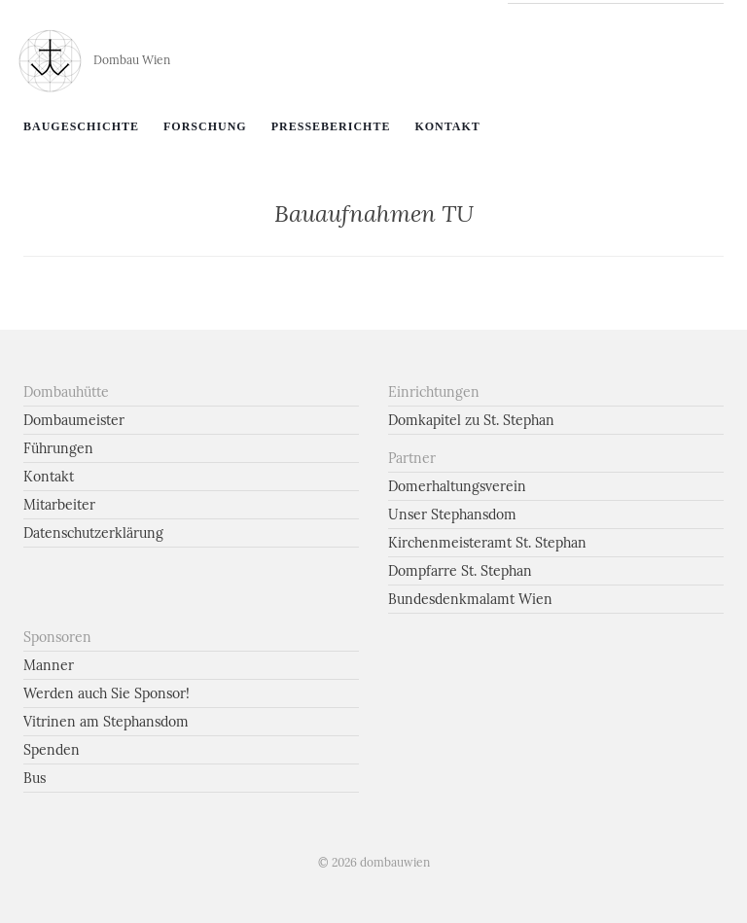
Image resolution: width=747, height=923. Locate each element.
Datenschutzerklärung (93, 533)
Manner (48, 665)
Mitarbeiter (59, 505)
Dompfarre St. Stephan (460, 571)
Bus (34, 778)
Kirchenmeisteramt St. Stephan (487, 542)
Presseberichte (331, 126)
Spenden (51, 750)
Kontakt (447, 126)
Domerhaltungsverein (457, 486)
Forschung (205, 126)
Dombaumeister (73, 420)
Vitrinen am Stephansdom (106, 721)
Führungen (58, 448)
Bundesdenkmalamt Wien (470, 599)
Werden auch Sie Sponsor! (106, 693)
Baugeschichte (81, 126)
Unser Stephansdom (452, 514)
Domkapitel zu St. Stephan (471, 420)
